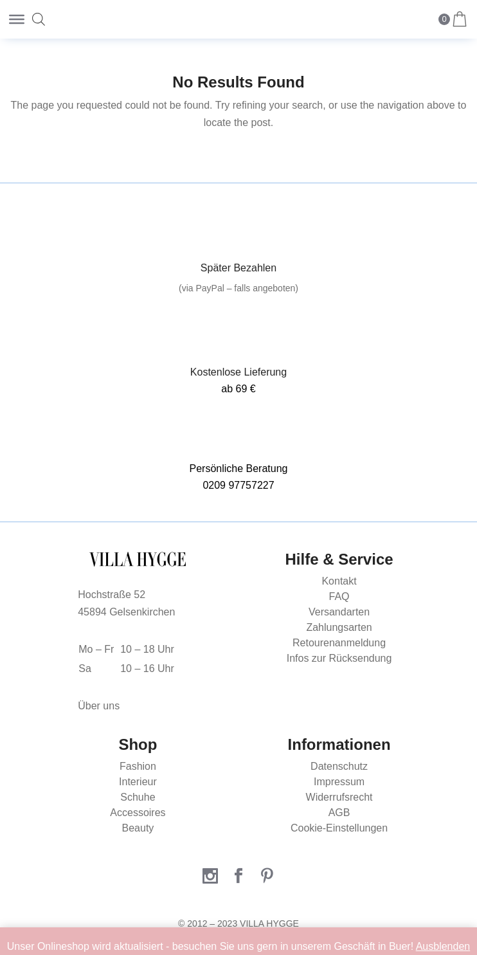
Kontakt (338, 581)
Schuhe (137, 797)
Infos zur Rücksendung (339, 658)
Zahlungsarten (339, 627)
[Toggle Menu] (16, 19)
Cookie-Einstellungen (339, 828)
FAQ (339, 596)
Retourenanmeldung (339, 642)
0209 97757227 (238, 485)
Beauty (138, 828)
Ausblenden (443, 946)
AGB (339, 812)
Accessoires (137, 812)
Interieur (138, 781)
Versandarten (339, 611)
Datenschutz (339, 766)
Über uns (99, 705)
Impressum (339, 781)
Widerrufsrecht (339, 797)
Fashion (138, 766)
